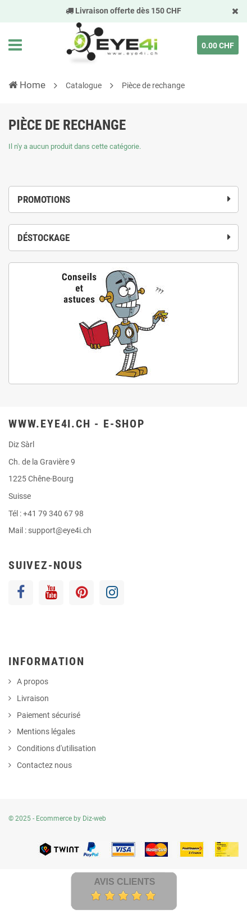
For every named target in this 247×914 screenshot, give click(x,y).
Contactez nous (44, 765)
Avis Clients (124, 881)
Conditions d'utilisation (56, 748)
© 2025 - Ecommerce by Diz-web (57, 818)
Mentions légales (46, 731)
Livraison (33, 698)
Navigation (15, 44)
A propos (32, 681)
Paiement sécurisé (48, 715)
